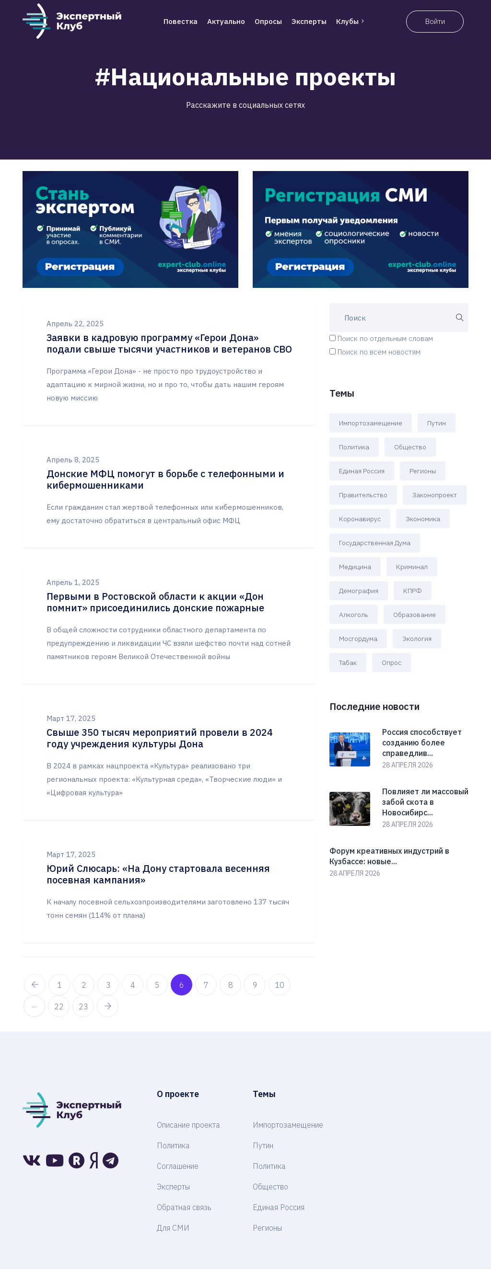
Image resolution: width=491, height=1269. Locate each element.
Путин (436, 423)
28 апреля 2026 (407, 765)
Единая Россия (362, 471)
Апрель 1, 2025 (73, 582)
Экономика (423, 518)
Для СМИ (173, 1228)
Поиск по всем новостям (379, 351)
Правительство (363, 495)
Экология (417, 638)
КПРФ (412, 590)
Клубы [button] (351, 21)
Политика (354, 447)
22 (59, 1006)
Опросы (268, 21)
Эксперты (309, 21)
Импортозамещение (370, 423)
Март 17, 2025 (71, 718)
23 (83, 1006)
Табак (348, 662)
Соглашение (178, 1166)
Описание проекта (188, 1125)
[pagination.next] (107, 1006)
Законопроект (434, 495)
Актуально (226, 21)
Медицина (355, 566)
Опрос (391, 662)
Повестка (181, 21)
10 (279, 985)
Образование (414, 614)
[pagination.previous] (35, 984)
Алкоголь (353, 614)
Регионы (422, 471)
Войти (435, 21)
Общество (410, 447)
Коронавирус (360, 518)
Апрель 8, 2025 (73, 459)
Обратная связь (184, 1207)
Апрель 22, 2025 (75, 323)
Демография (358, 590)
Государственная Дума (374, 542)
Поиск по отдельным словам (385, 338)
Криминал (412, 566)
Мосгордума (358, 638)
